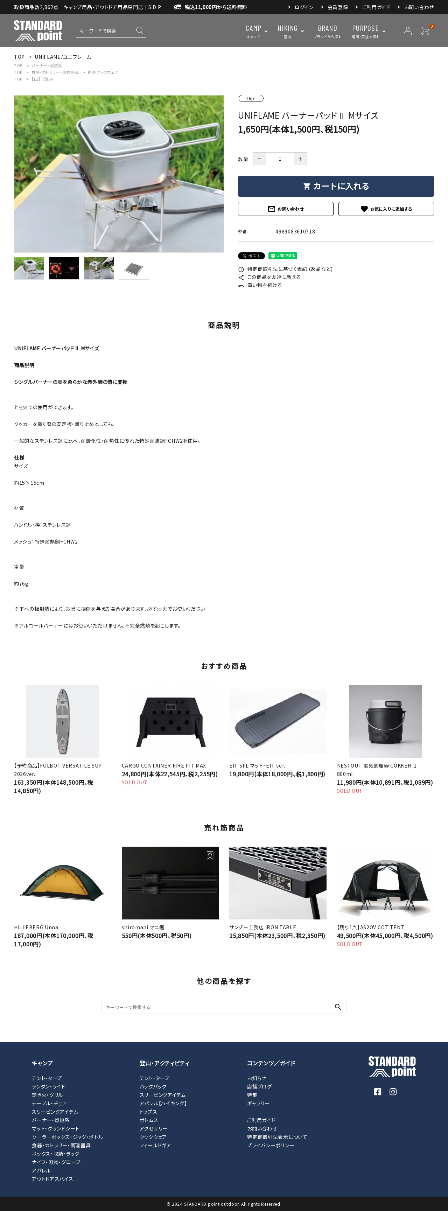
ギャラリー (258, 1103)
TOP (18, 65)
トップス (149, 1111)
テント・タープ (47, 1078)
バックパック (153, 1086)
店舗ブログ (259, 1086)
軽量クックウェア (103, 72)
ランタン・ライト (48, 1086)
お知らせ (256, 1078)
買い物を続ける (260, 284)
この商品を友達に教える (269, 276)
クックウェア (153, 1136)
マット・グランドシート (55, 1128)
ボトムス (149, 1120)
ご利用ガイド (376, 7)
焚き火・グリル (47, 1094)
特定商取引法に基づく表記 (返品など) (285, 268)
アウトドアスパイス (52, 1178)
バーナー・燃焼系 (46, 65)
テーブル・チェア (49, 1103)
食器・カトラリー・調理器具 (55, 72)
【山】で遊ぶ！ (42, 79)
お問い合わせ (419, 7)
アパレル (41, 1170)
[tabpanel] (119, 174)
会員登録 (338, 7)
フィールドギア (156, 1145)
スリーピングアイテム (55, 1111)
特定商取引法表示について (277, 1136)
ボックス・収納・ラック (55, 1153)
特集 (252, 1094)
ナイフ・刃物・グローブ (56, 1162)
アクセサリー (154, 1128)
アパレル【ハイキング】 (163, 1103)
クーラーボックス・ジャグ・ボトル (67, 1136)
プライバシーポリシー (270, 1145)
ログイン (304, 7)
